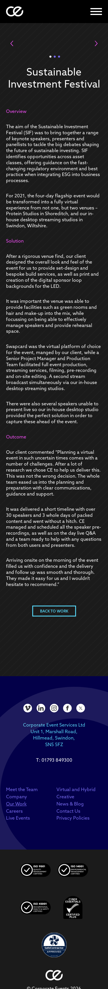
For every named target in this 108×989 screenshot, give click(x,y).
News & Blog (70, 804)
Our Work (16, 804)
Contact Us (68, 811)
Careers (14, 811)
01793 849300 (56, 760)
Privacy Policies (73, 818)
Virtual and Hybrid (76, 789)
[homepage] (14, 11)
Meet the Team (22, 789)
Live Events (18, 818)
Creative (65, 796)
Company (16, 796)
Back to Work (54, 611)
